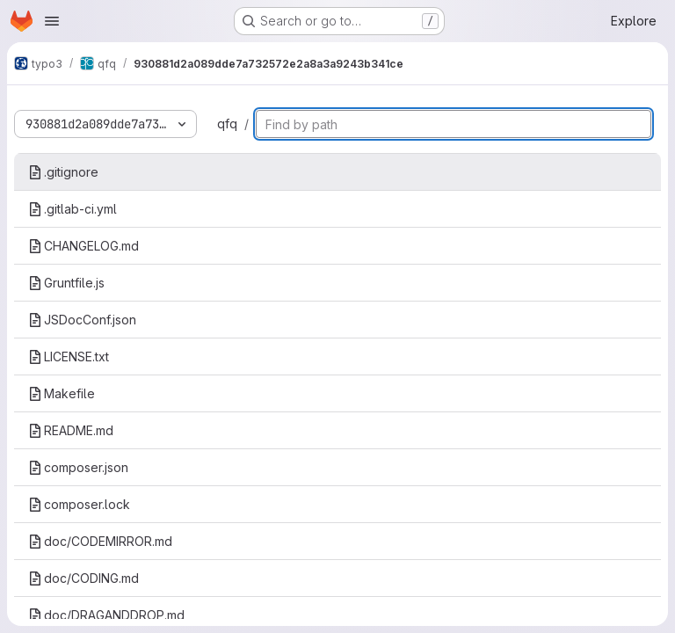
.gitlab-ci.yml (72, 208)
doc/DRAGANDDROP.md (106, 615)
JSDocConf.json (82, 319)
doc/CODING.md (83, 578)
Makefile (61, 393)
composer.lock (79, 504)
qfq (227, 123)
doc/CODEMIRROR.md (100, 541)
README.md (70, 430)
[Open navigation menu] (52, 21)
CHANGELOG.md (83, 245)
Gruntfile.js (66, 282)
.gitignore (63, 171)
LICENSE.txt (68, 356)
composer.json (78, 467)
